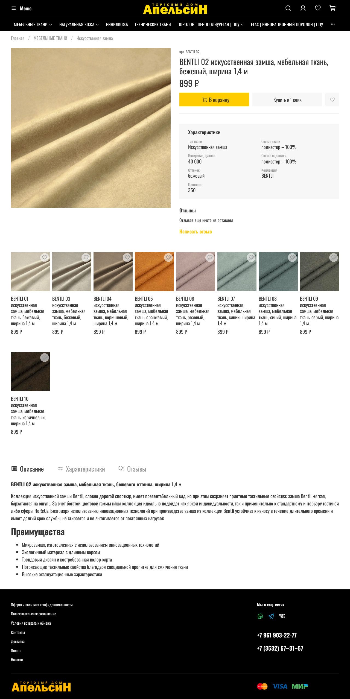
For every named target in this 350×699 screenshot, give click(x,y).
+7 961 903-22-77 (277, 635)
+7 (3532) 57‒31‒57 (280, 648)
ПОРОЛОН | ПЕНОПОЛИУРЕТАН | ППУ (210, 24)
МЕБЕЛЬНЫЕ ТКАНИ (33, 24)
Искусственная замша (95, 38)
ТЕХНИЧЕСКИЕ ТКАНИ (153, 24)
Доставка (18, 641)
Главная (17, 38)
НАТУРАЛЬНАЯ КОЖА (79, 24)
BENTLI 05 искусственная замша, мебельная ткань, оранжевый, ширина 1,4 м (151, 311)
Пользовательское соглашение (33, 613)
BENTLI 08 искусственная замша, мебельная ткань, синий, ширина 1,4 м (277, 311)
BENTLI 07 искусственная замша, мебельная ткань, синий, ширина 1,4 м (236, 311)
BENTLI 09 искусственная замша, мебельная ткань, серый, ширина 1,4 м (319, 311)
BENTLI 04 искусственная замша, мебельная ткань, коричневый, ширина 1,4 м (111, 311)
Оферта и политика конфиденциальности (42, 604)
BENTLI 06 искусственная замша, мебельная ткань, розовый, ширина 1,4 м (192, 311)
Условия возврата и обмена (31, 623)
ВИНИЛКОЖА (117, 24)
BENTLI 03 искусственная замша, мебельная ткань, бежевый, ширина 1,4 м (69, 311)
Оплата (16, 650)
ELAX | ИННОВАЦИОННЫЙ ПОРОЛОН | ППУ (287, 24)
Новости (17, 659)
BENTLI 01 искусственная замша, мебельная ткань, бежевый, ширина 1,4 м (27, 311)
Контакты (18, 632)
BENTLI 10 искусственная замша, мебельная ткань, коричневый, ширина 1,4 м (28, 411)
